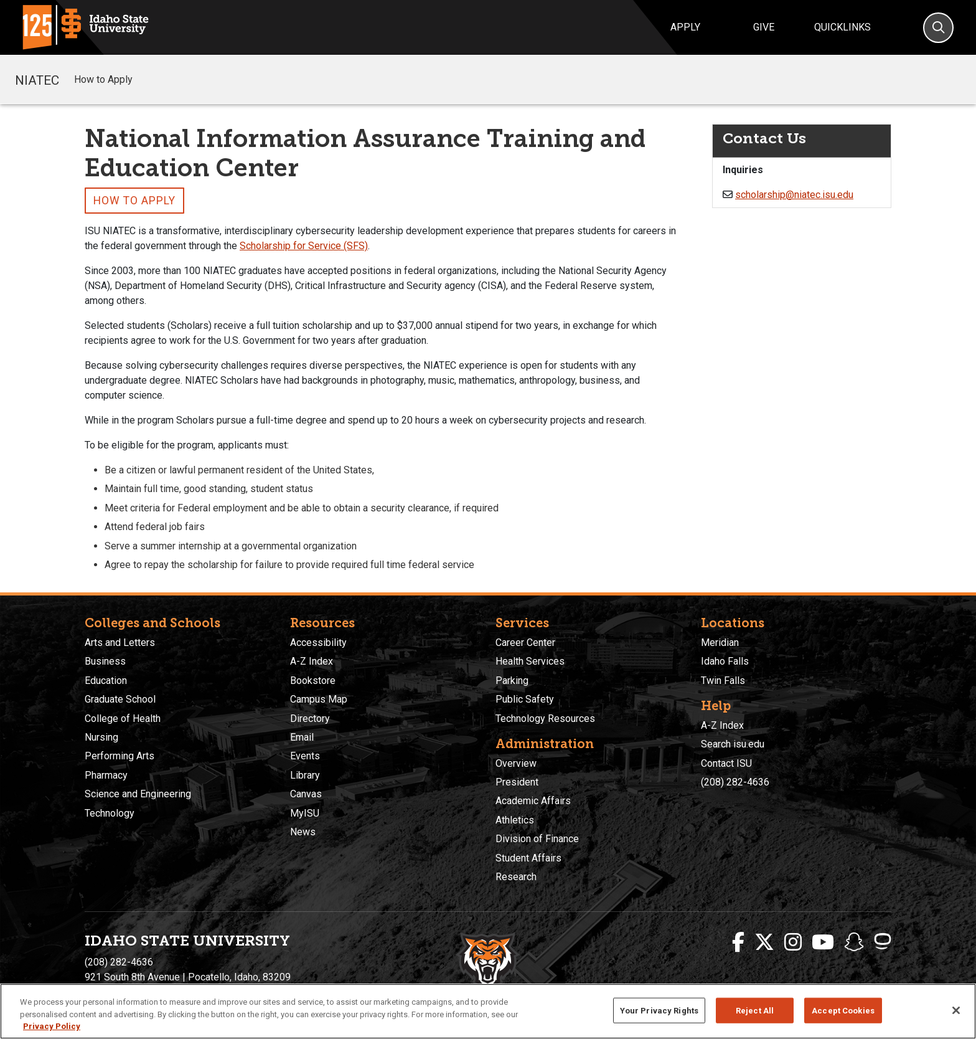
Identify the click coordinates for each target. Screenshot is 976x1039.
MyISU (304, 813)
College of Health (123, 718)
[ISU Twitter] (764, 942)
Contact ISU (726, 763)
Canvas (306, 794)
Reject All (755, 1010)
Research (516, 877)
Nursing (101, 737)
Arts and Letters (120, 642)
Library (305, 775)
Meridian (720, 642)
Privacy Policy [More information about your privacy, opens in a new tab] (51, 1026)
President (516, 782)
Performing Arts (119, 756)
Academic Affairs (533, 801)
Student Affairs (528, 858)
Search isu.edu (732, 744)
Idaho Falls (725, 661)
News (303, 832)
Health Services (530, 661)
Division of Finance (537, 839)
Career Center (525, 642)
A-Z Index (311, 661)
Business (105, 661)
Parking (511, 680)
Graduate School (120, 699)
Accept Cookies (843, 1010)
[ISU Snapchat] (854, 942)
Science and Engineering (138, 794)
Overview (516, 763)
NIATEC (37, 79)
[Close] (956, 1010)
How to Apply (103, 79)
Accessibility (318, 642)
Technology (109, 813)
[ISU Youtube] (823, 942)
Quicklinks (842, 27)
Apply (685, 27)
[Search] (938, 27)
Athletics (514, 820)
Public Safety (524, 699)
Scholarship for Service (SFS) (304, 246)
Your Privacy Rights (659, 1010)
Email (302, 737)
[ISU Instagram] (793, 942)
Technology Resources (545, 718)
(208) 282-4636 (735, 782)
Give (763, 27)
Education (106, 680)
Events (305, 756)
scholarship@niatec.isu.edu (794, 195)
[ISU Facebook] (738, 942)
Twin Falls (723, 680)
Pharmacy (106, 775)
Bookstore (313, 680)
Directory (310, 718)
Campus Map (318, 699)
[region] (488, 1011)
